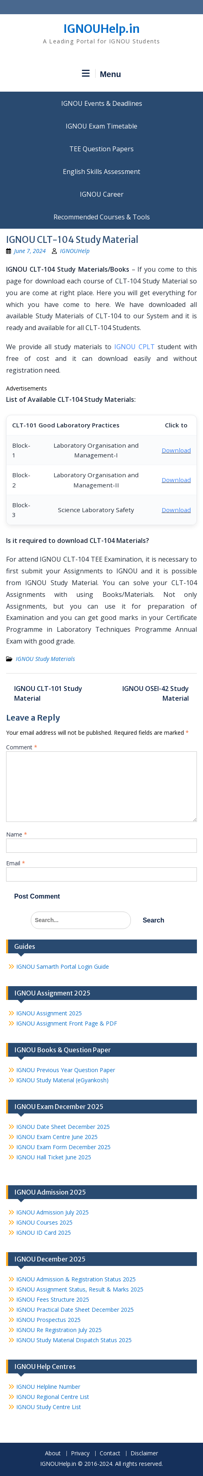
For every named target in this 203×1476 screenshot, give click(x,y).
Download (176, 450)
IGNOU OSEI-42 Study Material (155, 693)
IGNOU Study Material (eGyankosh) (62, 1080)
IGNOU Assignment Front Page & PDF (66, 1023)
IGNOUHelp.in (101, 28)
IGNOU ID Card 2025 (43, 1232)
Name (16, 834)
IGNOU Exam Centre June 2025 (57, 1137)
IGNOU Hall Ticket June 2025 (53, 1157)
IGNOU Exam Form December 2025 (63, 1147)
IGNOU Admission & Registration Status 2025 (76, 1279)
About (53, 1453)
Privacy (80, 1453)
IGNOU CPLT (134, 346)
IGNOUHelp (75, 251)
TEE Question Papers (101, 148)
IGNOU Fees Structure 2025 (52, 1299)
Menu (101, 74)
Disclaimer (144, 1453)
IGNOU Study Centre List (48, 1407)
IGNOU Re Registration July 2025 (59, 1330)
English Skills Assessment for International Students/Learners (101, 171)
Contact (110, 1453)
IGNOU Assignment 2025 (49, 1013)
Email (15, 863)
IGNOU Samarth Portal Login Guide (62, 966)
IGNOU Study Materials (45, 659)
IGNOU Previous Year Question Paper (65, 1070)
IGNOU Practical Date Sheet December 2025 (75, 1309)
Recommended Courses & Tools (101, 216)
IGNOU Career (102, 194)
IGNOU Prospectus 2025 (48, 1320)
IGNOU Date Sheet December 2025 (63, 1127)
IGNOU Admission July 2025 (52, 1212)
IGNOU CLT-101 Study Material (48, 693)
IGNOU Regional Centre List (52, 1397)
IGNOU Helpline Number (48, 1386)
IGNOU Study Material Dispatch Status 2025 (74, 1340)
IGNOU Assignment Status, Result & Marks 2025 (79, 1289)
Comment (21, 747)
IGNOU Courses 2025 (44, 1222)
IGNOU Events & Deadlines (101, 103)
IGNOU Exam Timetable (101, 126)
